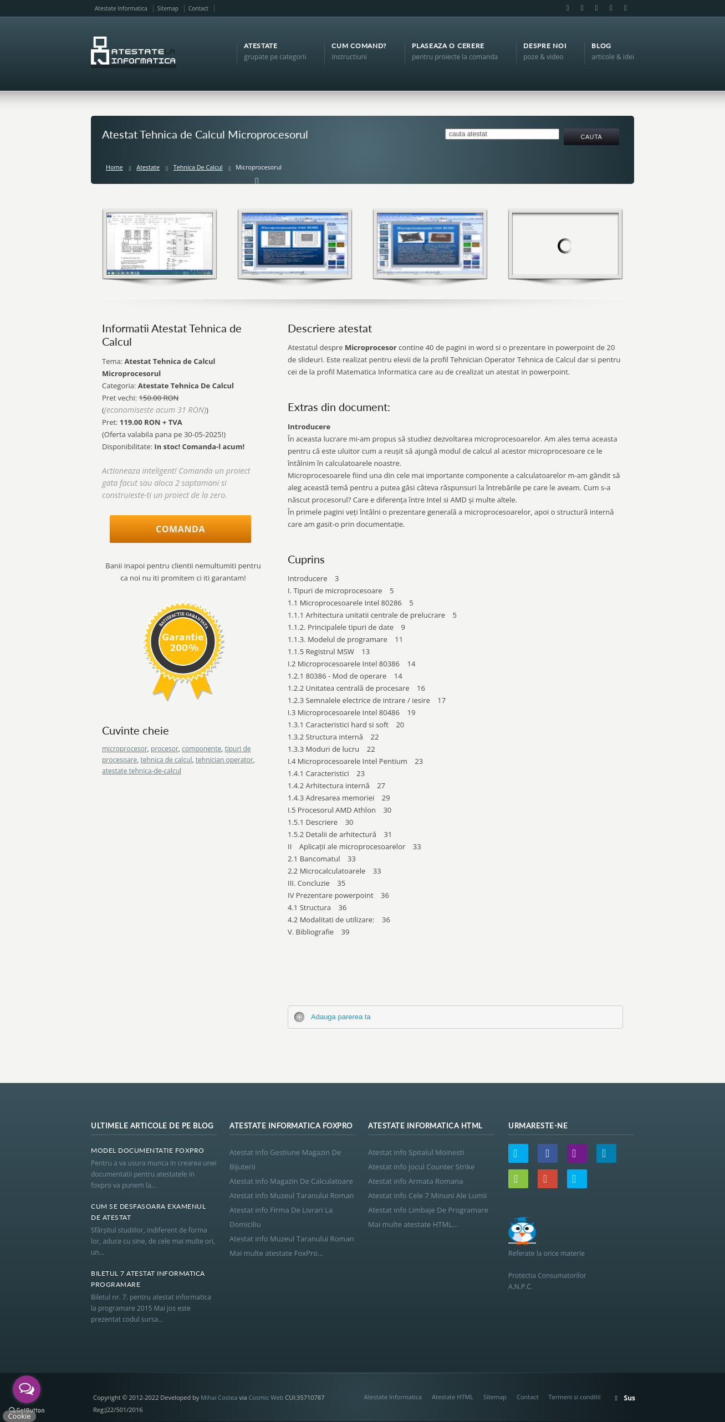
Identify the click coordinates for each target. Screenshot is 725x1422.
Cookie (19, 1416)
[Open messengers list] (26, 1389)
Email (582, 8)
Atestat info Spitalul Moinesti (416, 1152)
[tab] (455, 1017)
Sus (629, 1398)
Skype (624, 8)
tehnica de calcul (166, 759)
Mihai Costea (219, 1397)
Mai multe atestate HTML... (413, 1224)
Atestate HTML (452, 1397)
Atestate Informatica (121, 8)
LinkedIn (596, 8)
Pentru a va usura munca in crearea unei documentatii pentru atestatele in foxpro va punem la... (154, 1174)
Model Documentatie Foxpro (148, 1150)
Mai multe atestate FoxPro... (276, 1253)
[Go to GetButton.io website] (26, 1410)
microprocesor (124, 748)
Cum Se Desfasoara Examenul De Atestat (148, 1211)
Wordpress (518, 1178)
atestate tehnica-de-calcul (141, 771)
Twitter (518, 1153)
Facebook (567, 8)
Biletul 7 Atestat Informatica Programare (148, 1278)
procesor (164, 748)
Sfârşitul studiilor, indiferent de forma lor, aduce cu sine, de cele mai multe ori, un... (153, 1241)
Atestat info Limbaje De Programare (428, 1210)
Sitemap (167, 8)
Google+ (611, 8)
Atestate (148, 167)
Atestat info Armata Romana (415, 1181)
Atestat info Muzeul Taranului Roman (291, 1195)
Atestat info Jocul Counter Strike (421, 1167)
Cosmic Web (265, 1397)
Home (114, 167)
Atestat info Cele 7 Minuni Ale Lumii (427, 1195)
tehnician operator (224, 759)
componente (201, 748)
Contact (198, 8)
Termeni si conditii (575, 1397)
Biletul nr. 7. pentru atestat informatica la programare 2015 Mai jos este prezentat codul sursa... (151, 1308)
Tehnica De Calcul (198, 167)
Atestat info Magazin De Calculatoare (291, 1181)
